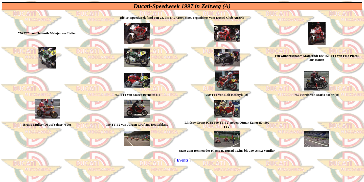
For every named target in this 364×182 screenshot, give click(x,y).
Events (182, 160)
